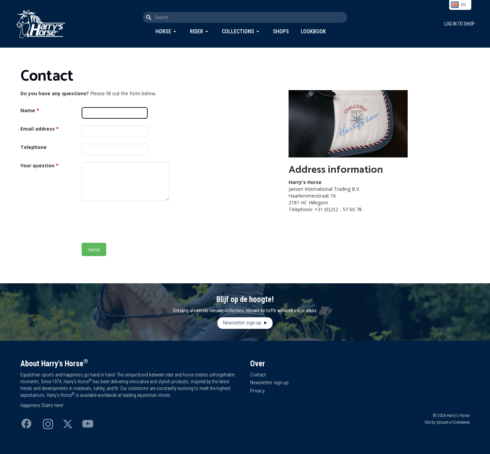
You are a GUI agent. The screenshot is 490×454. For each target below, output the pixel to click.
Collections (238, 31)
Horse (163, 31)
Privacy (257, 391)
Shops (281, 31)
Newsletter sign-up (242, 323)
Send (94, 249)
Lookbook (313, 31)
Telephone (33, 147)
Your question (39, 165)
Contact (258, 375)
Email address (39, 128)
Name (29, 110)
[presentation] (133, 222)
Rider (196, 31)
